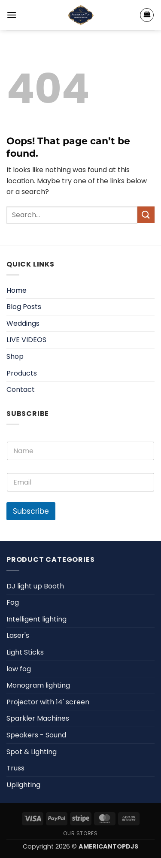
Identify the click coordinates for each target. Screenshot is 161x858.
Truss (15, 768)
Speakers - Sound (36, 735)
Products (21, 373)
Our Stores (80, 833)
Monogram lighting (38, 685)
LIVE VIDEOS (26, 340)
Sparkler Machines (37, 718)
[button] (11, 14)
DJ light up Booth (35, 586)
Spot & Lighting (31, 752)
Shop (15, 356)
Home (16, 290)
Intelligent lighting (36, 619)
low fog (18, 669)
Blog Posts (23, 307)
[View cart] (147, 15)
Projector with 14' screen (47, 702)
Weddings (22, 323)
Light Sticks (25, 652)
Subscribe (31, 511)
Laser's (17, 635)
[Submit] (146, 214)
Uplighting (23, 785)
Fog (12, 602)
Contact (20, 389)
